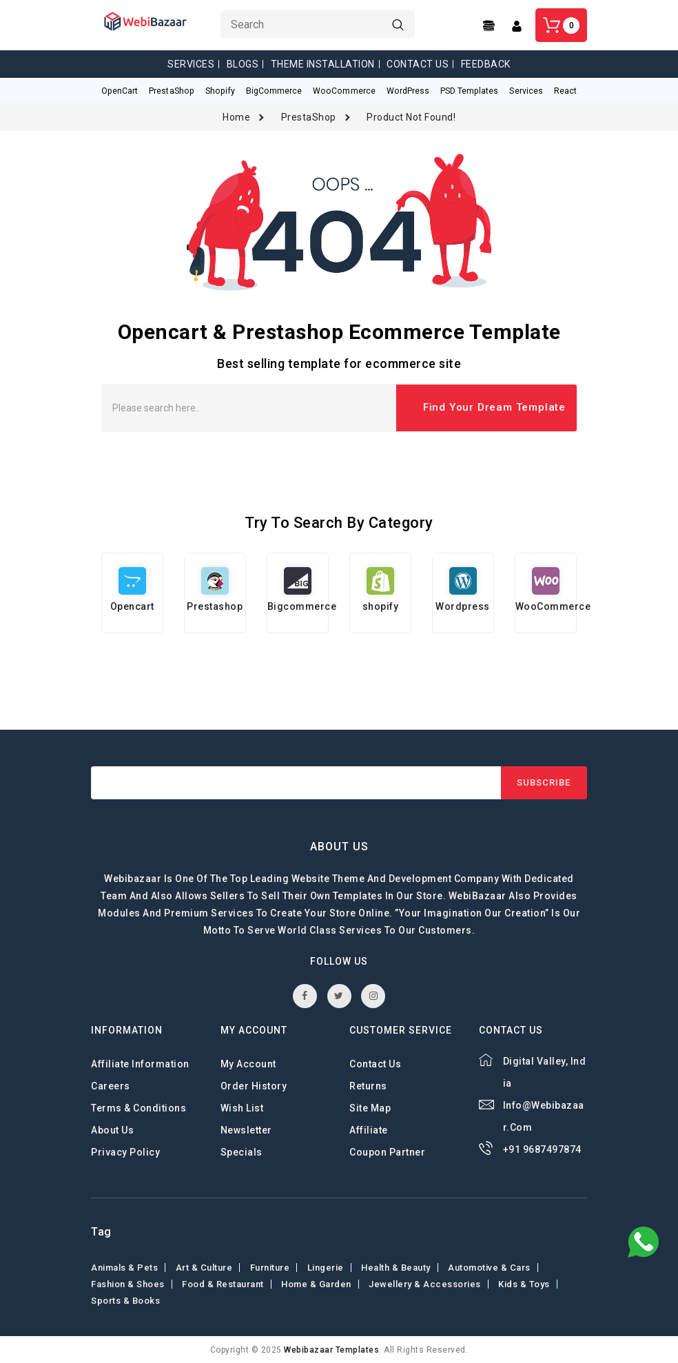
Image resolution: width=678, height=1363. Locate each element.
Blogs (243, 64)
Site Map (370, 1107)
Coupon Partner (387, 1151)
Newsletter (246, 1129)
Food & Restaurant (223, 1283)
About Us (112, 1129)
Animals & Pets (124, 1267)
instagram (373, 995)
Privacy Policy (125, 1151)
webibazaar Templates (331, 1349)
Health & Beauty (396, 1267)
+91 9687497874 (542, 1148)
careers (110, 1085)
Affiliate (368, 1129)
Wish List (242, 1107)
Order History (253, 1085)
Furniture (270, 1267)
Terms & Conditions (138, 1107)
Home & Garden (316, 1283)
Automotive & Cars (489, 1267)
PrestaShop (308, 116)
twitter (339, 995)
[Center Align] (490, 25)
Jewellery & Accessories (425, 1283)
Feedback (486, 64)
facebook (305, 995)
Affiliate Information (140, 1063)
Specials (241, 1151)
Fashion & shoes (128, 1283)
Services (190, 64)
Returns (368, 1085)
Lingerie (325, 1267)
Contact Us (418, 64)
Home (236, 116)
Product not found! (411, 116)
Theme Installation (323, 64)
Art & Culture (204, 1267)
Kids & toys (524, 1283)
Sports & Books (125, 1300)
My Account (248, 1063)
